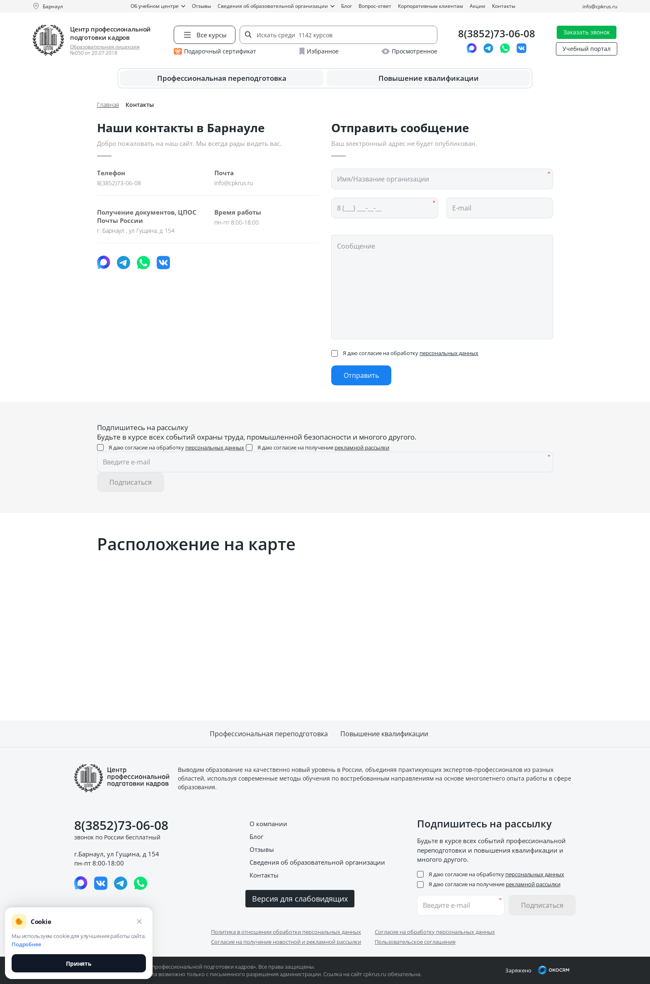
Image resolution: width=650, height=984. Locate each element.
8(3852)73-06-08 (496, 34)
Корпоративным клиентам (430, 6)
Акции (477, 6)
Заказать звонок (586, 32)
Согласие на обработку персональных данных (435, 932)
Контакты (503, 6)
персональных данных (449, 353)
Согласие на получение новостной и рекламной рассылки (286, 941)
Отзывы (201, 6)
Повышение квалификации (428, 78)
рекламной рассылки (362, 447)
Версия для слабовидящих (300, 899)
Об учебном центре (158, 6)
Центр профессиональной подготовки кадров (110, 33)
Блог (346, 6)
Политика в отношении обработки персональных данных (286, 932)
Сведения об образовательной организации (276, 6)
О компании (268, 824)
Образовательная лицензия (105, 47)
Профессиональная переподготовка (221, 78)
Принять (79, 963)
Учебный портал (587, 49)
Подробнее (26, 944)
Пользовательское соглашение (415, 941)
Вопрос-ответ (375, 6)
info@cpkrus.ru (599, 6)
